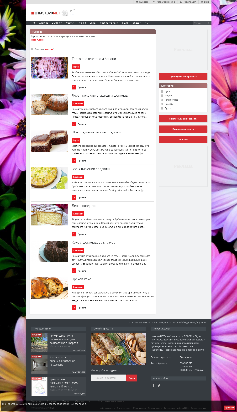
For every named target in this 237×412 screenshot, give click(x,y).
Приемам (229, 408)
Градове (136, 22)
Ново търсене (38, 39)
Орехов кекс (81, 279)
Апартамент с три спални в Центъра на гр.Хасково (62, 361)
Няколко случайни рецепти (183, 119)
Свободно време (109, 22)
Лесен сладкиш (84, 205)
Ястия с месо (171, 99)
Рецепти (169, 95)
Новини (82, 22)
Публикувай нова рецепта (183, 76)
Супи (167, 91)
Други (168, 108)
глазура (49, 49)
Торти (76, 67)
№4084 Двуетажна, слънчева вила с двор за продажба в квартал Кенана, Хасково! (64, 341)
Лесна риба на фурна (104, 370)
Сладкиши (78, 103)
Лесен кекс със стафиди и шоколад (100, 95)
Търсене (183, 139)
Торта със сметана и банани (94, 58)
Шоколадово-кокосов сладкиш (96, 132)
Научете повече (78, 403)
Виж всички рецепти (183, 129)
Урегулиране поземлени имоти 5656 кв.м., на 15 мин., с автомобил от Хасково (64, 384)
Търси (132, 378)
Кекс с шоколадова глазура (93, 242)
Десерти (169, 103)
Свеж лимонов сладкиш (91, 169)
